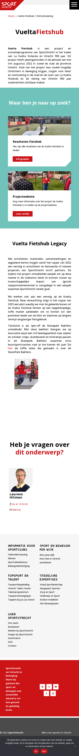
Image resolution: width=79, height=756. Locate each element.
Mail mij (16, 509)
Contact (12, 645)
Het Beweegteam (49, 603)
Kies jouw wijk (47, 554)
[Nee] (75, 746)
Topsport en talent (18, 577)
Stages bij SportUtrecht (20, 634)
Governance (14, 638)
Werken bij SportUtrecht (20, 630)
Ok (36, 751)
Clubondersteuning (17, 554)
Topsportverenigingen (19, 595)
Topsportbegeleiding (19, 584)
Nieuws (12, 558)
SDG (10, 641)
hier (10, 348)
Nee (44, 751)
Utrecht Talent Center (19, 588)
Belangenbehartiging (19, 565)
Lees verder (22, 213)
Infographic (22, 158)
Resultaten (13, 626)
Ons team (13, 622)
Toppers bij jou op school (21, 599)
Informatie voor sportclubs (21, 547)
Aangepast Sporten (50, 588)
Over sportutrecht (19, 616)
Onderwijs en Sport (50, 595)
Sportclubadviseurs (17, 562)
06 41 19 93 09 (20, 504)
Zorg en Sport (47, 591)
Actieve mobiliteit (49, 599)
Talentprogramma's (18, 591)
